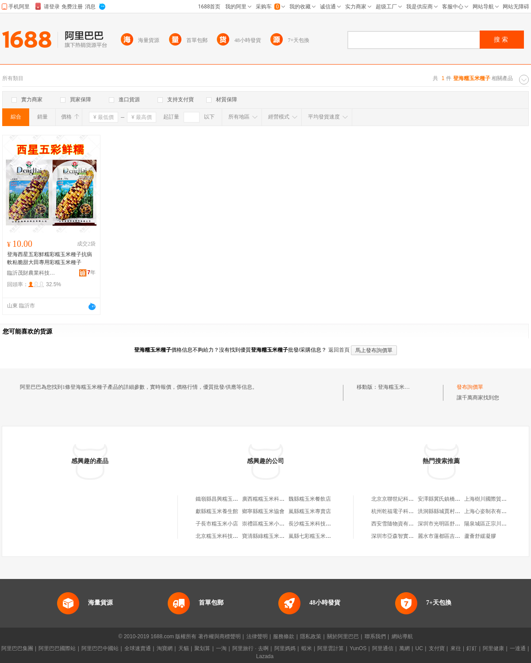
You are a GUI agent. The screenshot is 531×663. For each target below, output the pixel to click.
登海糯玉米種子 (396, 387)
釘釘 (471, 648)
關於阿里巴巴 (343, 636)
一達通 (518, 648)
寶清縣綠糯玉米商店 (266, 536)
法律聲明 (257, 636)
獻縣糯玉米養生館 (217, 511)
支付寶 (437, 648)
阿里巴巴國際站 (57, 648)
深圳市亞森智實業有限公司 (403, 536)
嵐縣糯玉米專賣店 (310, 511)
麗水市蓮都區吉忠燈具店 (447, 536)
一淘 (221, 648)
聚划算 (202, 648)
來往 (455, 648)
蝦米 (306, 648)
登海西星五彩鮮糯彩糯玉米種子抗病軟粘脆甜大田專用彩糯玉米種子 (49, 258)
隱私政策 (310, 636)
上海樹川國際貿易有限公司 (496, 499)
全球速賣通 (137, 648)
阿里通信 (382, 648)
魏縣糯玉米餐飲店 (310, 499)
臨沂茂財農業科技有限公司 (31, 273)
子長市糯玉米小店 (217, 524)
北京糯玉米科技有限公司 (225, 536)
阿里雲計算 (330, 648)
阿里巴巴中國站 (100, 648)
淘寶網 (165, 648)
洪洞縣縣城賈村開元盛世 (447, 511)
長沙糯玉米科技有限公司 (318, 524)
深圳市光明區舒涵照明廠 (447, 524)
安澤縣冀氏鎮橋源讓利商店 (449, 499)
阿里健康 (493, 648)
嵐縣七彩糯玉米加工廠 (315, 536)
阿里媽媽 (285, 648)
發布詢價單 (470, 387)
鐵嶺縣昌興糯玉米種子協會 (227, 499)
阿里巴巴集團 (17, 648)
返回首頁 (339, 350)
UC (419, 648)
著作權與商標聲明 (219, 636)
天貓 (183, 648)
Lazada (264, 656)
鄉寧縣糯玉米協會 (263, 511)
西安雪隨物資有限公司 (397, 524)
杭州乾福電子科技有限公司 (403, 511)
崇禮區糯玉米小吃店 (266, 524)
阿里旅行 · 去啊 (250, 648)
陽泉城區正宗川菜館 (488, 524)
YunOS (358, 648)
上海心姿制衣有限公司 (490, 511)
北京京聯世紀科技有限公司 (403, 499)
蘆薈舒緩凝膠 (480, 536)
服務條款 (283, 636)
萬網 (404, 648)
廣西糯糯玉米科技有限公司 (274, 499)
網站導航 (402, 636)
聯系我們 (375, 636)
